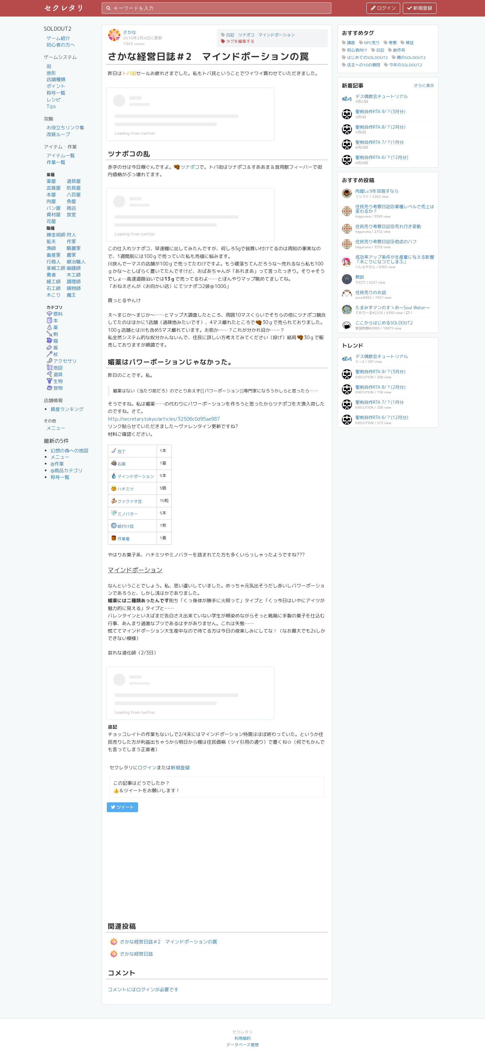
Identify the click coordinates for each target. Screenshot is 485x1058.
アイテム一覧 (60, 155)
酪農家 (74, 248)
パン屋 (53, 208)
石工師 (53, 288)
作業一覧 (55, 162)
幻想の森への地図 (69, 450)
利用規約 (242, 1038)
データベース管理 (242, 1045)
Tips (51, 106)
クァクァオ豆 (126, 501)
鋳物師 (74, 288)
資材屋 (53, 214)
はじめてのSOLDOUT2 (365, 57)
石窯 (118, 464)
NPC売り (369, 42)
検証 (407, 42)
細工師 (53, 281)
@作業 (57, 463)
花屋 (51, 221)
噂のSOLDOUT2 (409, 57)
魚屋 (71, 201)
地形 (51, 73)
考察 (390, 42)
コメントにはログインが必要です (143, 989)
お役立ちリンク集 (65, 127)
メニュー (55, 428)
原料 (54, 314)
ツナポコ (186, 167)
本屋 (51, 194)
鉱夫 (51, 241)
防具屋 (74, 188)
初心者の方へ (60, 44)
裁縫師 (74, 268)
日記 (377, 50)
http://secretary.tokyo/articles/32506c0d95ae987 (164, 419)
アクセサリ (61, 361)
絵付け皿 (122, 526)
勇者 (51, 274)
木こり (53, 295)
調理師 (74, 281)
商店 (71, 208)
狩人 (71, 234)
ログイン (383, 8)
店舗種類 (55, 79)
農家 (71, 255)
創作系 (396, 50)
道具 (54, 374)
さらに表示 (424, 85)
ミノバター (124, 514)
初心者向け (354, 50)
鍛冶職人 (76, 261)
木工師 (74, 274)
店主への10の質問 (361, 65)
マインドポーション (132, 476)
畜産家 (53, 255)
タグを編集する (237, 41)
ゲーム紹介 (58, 38)
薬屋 (51, 181)
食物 (54, 388)
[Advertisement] (217, 866)
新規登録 (419, 8)
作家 (71, 241)
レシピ (53, 99)
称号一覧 (55, 93)
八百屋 (74, 194)
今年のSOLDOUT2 (403, 65)
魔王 (71, 295)
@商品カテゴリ (67, 470)
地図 (54, 367)
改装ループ (58, 134)
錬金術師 (55, 234)
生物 (54, 381)
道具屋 (74, 181)
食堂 (71, 214)
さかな (129, 32)
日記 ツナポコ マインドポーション (258, 35)
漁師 (51, 248)
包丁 (118, 451)
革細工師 (55, 268)
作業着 (120, 539)
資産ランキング (67, 409)
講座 (348, 42)
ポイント (55, 86)
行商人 (53, 261)
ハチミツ (122, 489)
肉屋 (51, 201)
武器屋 (53, 188)
